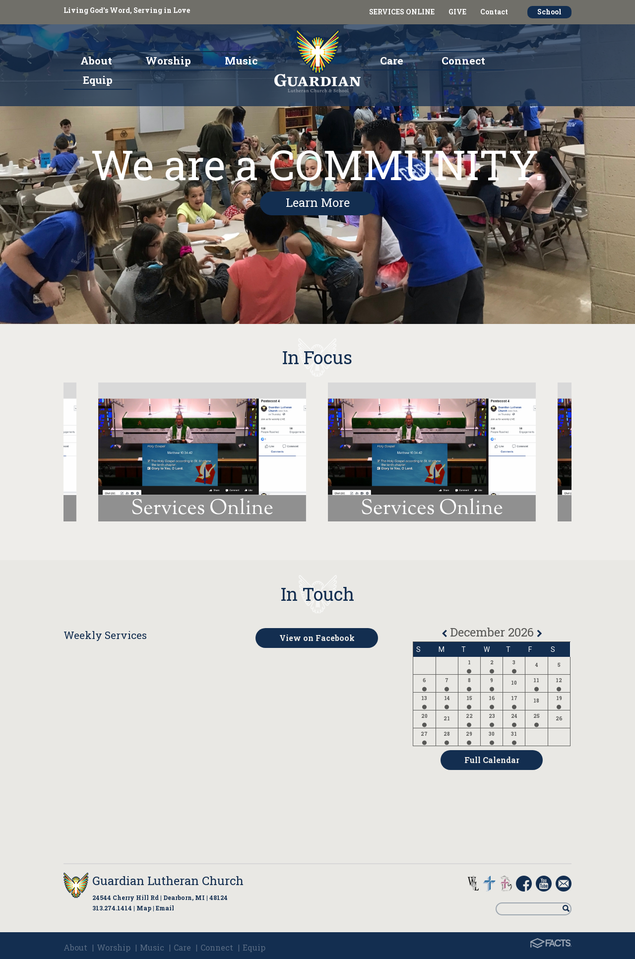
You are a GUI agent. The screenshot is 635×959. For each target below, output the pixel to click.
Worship (113, 947)
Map (143, 908)
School (549, 11)
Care (182, 947)
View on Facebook (317, 638)
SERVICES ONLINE (402, 11)
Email (165, 908)
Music (152, 947)
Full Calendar (491, 760)
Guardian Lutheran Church (168, 881)
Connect (216, 947)
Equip (254, 947)
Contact (494, 11)
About (75, 947)
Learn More (318, 202)
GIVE (457, 11)
